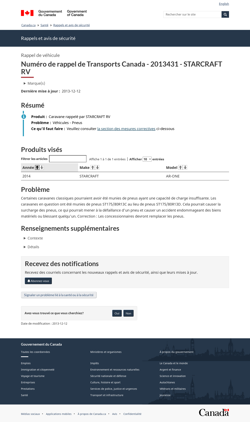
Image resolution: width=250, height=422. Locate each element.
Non (128, 313)
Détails (33, 246)
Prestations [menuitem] (28, 388)
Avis (114, 414)
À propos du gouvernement (176, 352)
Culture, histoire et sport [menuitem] (105, 382)
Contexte (35, 238)
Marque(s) (36, 83)
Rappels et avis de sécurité (71, 25)
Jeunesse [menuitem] (165, 395)
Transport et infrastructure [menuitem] (106, 395)
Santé (44, 25)
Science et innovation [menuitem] (173, 376)
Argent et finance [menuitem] (170, 369)
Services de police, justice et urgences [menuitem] (113, 388)
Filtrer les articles (53, 158)
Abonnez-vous (38, 280)
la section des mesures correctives (126, 128)
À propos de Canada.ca (92, 414)
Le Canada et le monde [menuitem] (174, 363)
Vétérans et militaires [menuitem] (173, 388)
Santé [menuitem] (24, 395)
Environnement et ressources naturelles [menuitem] (114, 369)
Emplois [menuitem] (26, 363)
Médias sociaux (30, 414)
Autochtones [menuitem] (167, 382)
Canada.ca (28, 25)
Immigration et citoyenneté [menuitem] (37, 369)
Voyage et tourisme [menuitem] (33, 376)
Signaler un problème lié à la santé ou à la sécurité (58, 295)
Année (33, 167)
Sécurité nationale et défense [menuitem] (108, 376)
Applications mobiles (59, 414)
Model (176, 167)
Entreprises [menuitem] (28, 382)
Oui (117, 313)
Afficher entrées (146, 159)
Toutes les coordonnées (35, 352)
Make (89, 167)
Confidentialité (132, 414)
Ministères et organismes (106, 352)
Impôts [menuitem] (94, 363)
